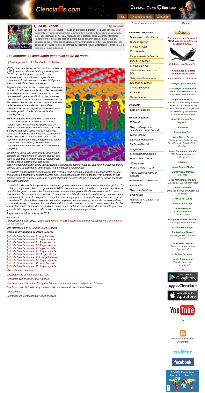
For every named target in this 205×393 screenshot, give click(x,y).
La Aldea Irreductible (141, 139)
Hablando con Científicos (144, 37)
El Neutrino (136, 92)
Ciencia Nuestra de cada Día (143, 72)
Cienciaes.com (57, 9)
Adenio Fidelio (14, 291)
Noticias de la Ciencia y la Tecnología (144, 201)
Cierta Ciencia (138, 97)
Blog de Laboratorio (141, 190)
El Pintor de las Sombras (143, 180)
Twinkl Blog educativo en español (143, 174)
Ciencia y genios (139, 65)
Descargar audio (19, 62)
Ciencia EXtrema (139, 87)
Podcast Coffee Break (142, 168)
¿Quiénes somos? (141, 16)
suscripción (118, 26)
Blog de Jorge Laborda (44, 227)
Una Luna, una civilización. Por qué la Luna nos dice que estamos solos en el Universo (55, 283)
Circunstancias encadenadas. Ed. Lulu (28, 274)
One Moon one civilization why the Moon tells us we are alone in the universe (49, 287)
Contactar (163, 16)
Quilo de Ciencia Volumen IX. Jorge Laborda (31, 260)
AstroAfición (136, 185)
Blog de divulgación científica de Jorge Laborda (145, 129)
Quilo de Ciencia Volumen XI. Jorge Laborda (31, 266)
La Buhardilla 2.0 (139, 144)
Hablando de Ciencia (141, 158)
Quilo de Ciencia (46, 26)
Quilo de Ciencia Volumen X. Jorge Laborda (31, 263)
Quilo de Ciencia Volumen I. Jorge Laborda (30, 236)
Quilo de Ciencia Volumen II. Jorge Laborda (31, 239)
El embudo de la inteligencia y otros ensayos (31, 295)
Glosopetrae (137, 163)
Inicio (122, 16)
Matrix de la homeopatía (20, 270)
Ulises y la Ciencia (140, 60)
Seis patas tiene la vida (143, 78)
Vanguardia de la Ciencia (144, 56)
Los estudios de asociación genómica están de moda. (48, 56)
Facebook (39, 62)
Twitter (55, 62)
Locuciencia (136, 194)
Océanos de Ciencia (141, 82)
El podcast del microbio (143, 153)
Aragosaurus (137, 149)
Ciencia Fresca (138, 46)
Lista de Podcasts (140, 109)
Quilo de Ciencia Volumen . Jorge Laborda (31, 242)
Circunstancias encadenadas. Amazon (28, 278)
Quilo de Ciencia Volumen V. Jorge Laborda (31, 248)
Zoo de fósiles (138, 51)
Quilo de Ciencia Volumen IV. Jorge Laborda (31, 245)
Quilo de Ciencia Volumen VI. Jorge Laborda (31, 251)
